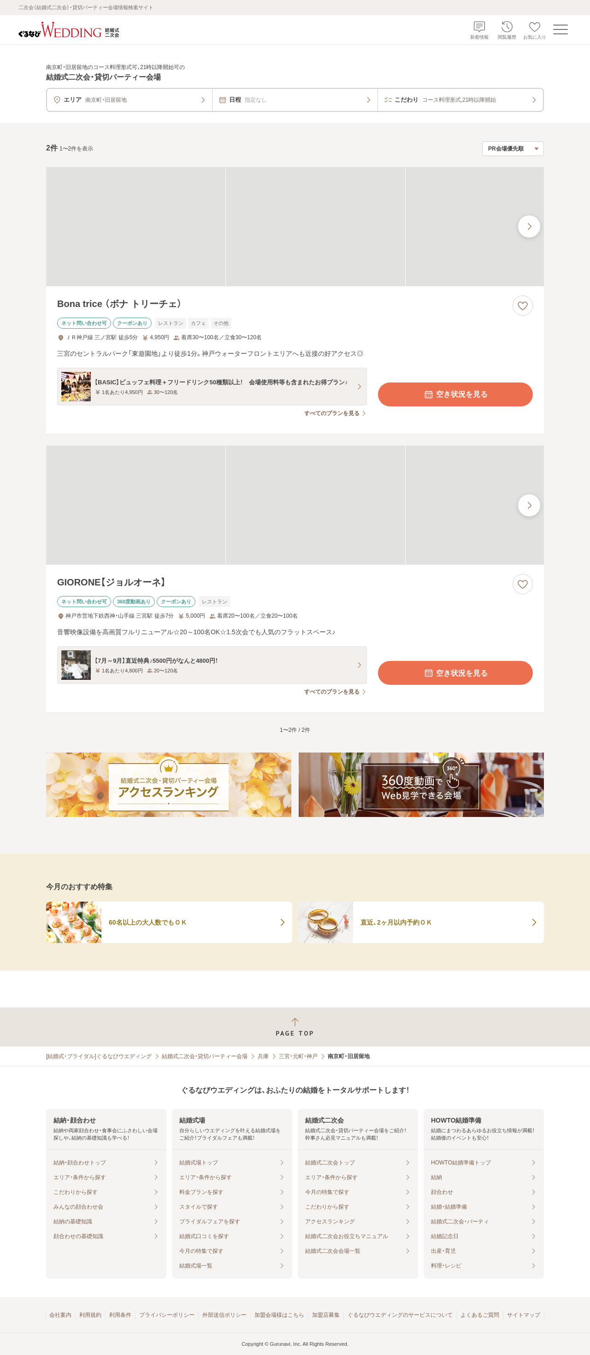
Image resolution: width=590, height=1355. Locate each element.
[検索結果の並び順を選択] (513, 148)
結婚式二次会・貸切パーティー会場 (205, 1056)
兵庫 (263, 1056)
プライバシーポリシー (167, 1315)
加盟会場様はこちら (279, 1315)
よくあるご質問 (479, 1315)
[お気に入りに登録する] (523, 305)
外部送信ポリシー (224, 1315)
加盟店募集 (326, 1315)
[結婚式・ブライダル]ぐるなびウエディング (99, 1056)
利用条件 (120, 1315)
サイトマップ (523, 1315)
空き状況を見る (455, 394)
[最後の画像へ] (529, 226)
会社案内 (60, 1315)
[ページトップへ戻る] (295, 1027)
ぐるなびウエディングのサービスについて (400, 1315)
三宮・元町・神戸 (298, 1056)
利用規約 (90, 1315)
